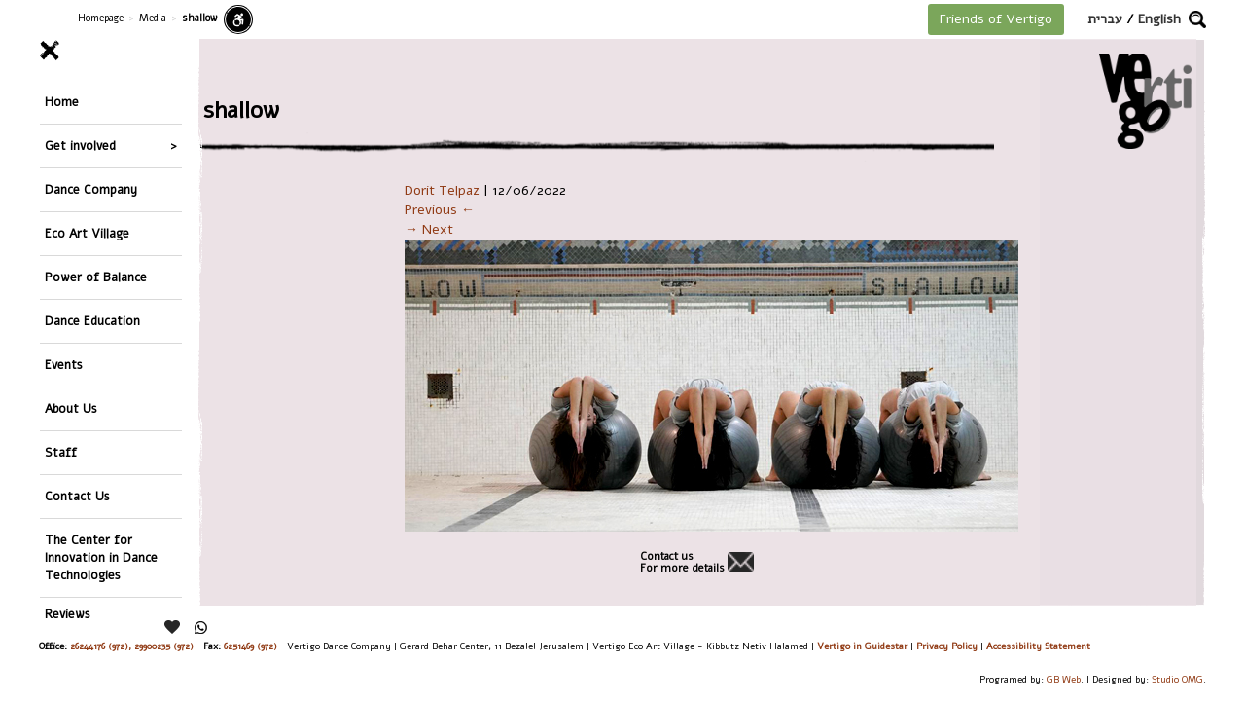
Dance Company (91, 189)
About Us (71, 408)
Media (152, 18)
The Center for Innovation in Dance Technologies (101, 557)
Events (64, 364)
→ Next (429, 229)
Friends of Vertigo (996, 19)
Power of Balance (96, 277)
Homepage (101, 18)
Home (62, 101)
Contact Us (77, 496)
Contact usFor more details (682, 562)
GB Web (1064, 679)
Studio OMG (1177, 679)
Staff (61, 452)
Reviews (67, 614)
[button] (1197, 19)
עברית (1104, 19)
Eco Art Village (87, 233)
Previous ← (440, 210)
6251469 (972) (250, 646)
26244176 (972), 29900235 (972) (132, 646)
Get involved (80, 145)
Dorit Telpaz (442, 190)
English (1159, 19)
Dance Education (92, 321)
